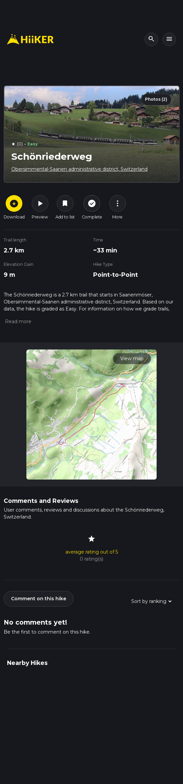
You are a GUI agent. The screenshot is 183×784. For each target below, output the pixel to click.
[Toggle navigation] (169, 39)
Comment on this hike (38, 599)
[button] (17, 321)
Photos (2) (156, 99)
